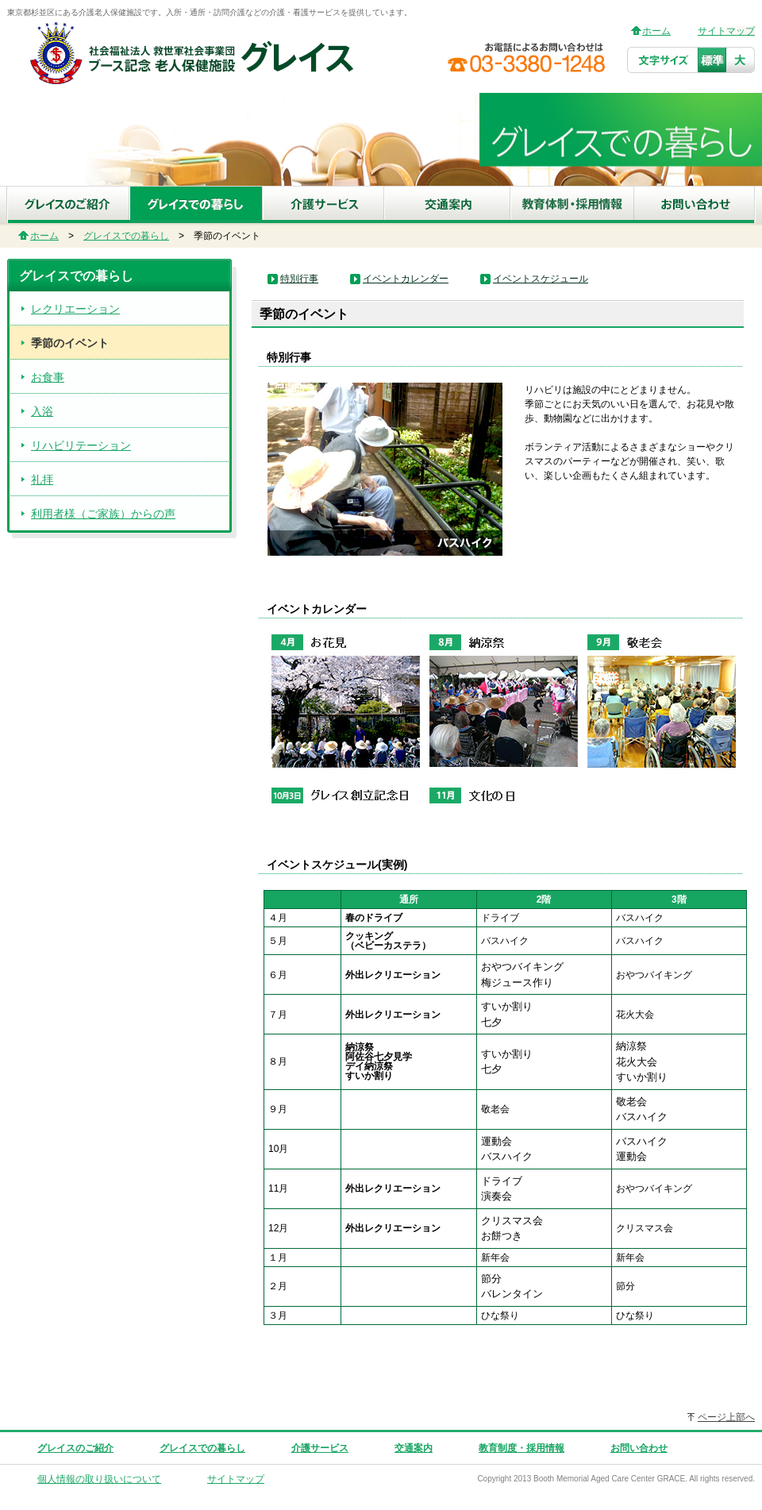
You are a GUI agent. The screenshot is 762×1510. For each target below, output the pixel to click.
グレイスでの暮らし (126, 235)
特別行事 (299, 278)
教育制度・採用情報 (521, 1448)
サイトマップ (726, 31)
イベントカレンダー (405, 278)
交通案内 (413, 1448)
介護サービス (319, 1448)
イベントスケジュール (540, 278)
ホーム (656, 31)
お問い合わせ (639, 1448)
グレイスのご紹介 (75, 1448)
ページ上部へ (726, 1417)
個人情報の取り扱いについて (99, 1479)
